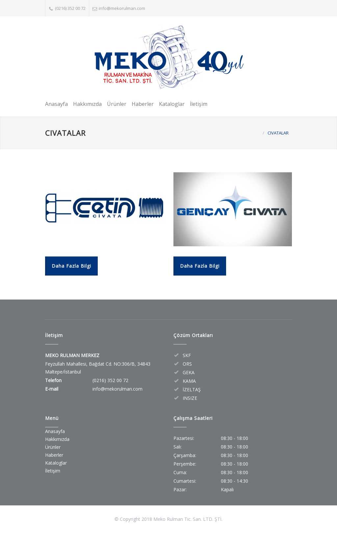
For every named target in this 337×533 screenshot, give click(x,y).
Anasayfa (56, 104)
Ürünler (116, 104)
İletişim (198, 104)
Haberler (143, 104)
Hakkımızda (87, 104)
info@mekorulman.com (122, 8)
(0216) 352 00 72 (70, 8)
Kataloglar (172, 104)
